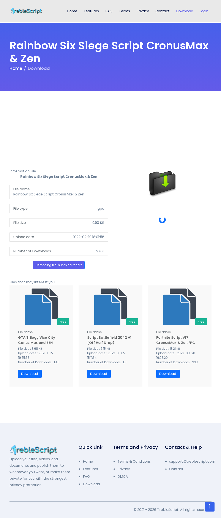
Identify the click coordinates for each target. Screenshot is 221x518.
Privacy (142, 11)
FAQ (108, 11)
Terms (124, 11)
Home (72, 11)
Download (184, 11)
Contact (162, 11)
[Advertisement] (110, 126)
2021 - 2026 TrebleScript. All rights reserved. (174, 509)
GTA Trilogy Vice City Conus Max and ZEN (36, 340)
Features (91, 11)
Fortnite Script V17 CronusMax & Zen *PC (175, 340)
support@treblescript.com (190, 461)
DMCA (122, 476)
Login (204, 11)
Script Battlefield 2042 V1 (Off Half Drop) (109, 340)
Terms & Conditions (134, 461)
